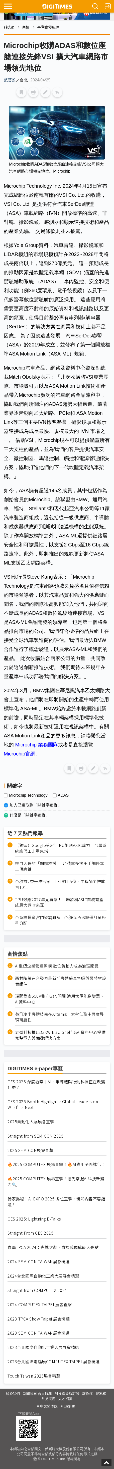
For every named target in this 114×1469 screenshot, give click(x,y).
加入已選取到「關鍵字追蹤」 (36, 805)
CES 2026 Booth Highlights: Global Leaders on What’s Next (53, 1104)
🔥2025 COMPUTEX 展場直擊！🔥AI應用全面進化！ (56, 1164)
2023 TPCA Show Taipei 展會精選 (39, 1319)
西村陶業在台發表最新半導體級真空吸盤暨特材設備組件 (60, 981)
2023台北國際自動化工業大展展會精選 (43, 1347)
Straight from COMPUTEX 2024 (37, 1290)
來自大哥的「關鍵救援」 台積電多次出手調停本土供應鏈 (59, 866)
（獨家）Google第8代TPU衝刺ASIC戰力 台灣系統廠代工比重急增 (60, 848)
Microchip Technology (28, 795)
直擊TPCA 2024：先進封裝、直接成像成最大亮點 (53, 1247)
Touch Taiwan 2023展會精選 (34, 1376)
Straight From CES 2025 (30, 1233)
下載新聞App (28, 1414)
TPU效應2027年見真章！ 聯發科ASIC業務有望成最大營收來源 (59, 902)
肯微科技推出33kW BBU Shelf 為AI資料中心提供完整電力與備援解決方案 (60, 1035)
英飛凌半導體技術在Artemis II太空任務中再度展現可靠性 (59, 1017)
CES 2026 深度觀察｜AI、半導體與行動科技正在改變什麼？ (56, 1084)
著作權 (87, 1394)
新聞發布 (30, 1394)
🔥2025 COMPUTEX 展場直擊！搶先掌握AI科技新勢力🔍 (56, 1181)
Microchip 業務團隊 (36, 744)
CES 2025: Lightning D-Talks (34, 1219)
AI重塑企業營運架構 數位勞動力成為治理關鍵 (56, 966)
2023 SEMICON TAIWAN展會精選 (39, 1333)
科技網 (9, 27)
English (69, 1406)
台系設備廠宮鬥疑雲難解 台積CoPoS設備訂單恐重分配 (60, 920)
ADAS (63, 795)
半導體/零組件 (48, 27)
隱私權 (101, 1394)
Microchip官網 (19, 753)
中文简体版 (49, 1406)
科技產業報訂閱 (67, 1394)
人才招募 (65, 1399)
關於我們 (13, 1394)
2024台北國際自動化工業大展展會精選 (43, 1276)
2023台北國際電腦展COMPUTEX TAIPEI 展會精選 (54, 1361)
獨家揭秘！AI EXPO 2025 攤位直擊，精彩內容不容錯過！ (56, 1201)
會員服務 (45, 1394)
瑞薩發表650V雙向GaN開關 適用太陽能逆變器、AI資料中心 (59, 999)
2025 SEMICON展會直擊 (30, 1150)
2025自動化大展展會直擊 (31, 1122)
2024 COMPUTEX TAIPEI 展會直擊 (40, 1304)
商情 (25, 27)
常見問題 (49, 1399)
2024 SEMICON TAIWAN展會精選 (39, 1261)
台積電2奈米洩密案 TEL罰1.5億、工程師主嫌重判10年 (60, 884)
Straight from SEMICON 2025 (35, 1136)
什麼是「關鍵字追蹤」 (30, 815)
